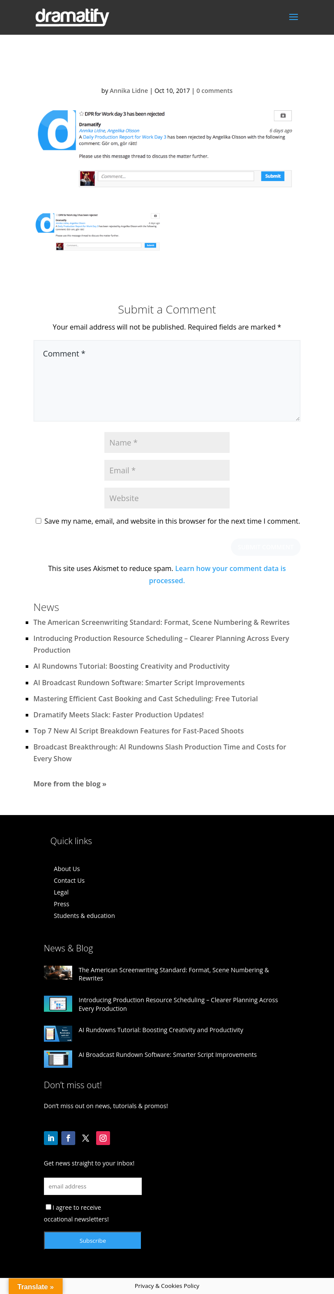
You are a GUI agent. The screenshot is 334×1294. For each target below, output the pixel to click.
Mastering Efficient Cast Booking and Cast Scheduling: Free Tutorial (145, 698)
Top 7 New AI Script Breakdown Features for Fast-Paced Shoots (138, 731)
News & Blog (68, 948)
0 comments (215, 90)
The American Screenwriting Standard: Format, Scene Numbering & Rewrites (161, 622)
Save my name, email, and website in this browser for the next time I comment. (172, 521)
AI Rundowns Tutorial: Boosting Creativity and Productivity (131, 666)
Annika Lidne (129, 90)
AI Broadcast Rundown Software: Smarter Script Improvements (139, 682)
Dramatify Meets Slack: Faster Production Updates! (118, 715)
